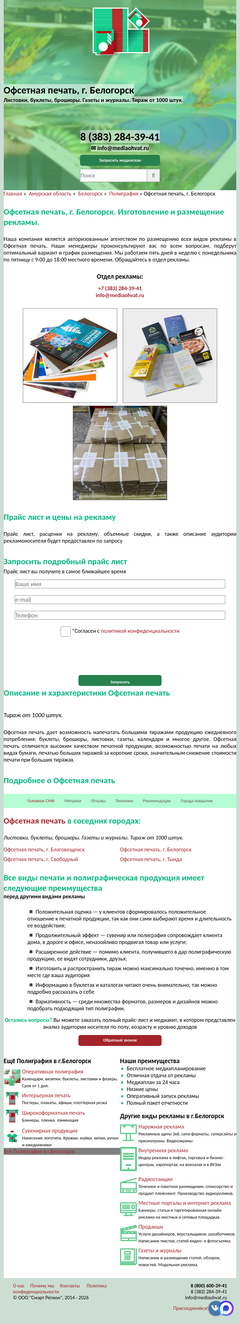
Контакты (70, 1286)
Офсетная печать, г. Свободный (41, 859)
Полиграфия (123, 193)
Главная (13, 193)
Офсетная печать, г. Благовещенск (44, 849)
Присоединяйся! (190, 1308)
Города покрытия (196, 801)
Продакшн (150, 1226)
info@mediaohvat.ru (120, 295)
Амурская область (50, 193)
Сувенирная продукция (50, 1130)
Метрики (72, 801)
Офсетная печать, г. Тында (151, 859)
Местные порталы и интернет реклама (184, 1203)
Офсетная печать (35, 820)
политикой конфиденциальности (140, 631)
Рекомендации (157, 801)
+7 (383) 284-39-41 (120, 288)
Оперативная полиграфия (52, 1071)
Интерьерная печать (46, 1095)
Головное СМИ (41, 801)
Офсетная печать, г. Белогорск (156, 849)
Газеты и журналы (160, 1250)
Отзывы (98, 801)
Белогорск (90, 193)
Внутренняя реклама (163, 1150)
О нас (19, 1286)
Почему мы (42, 1286)
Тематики (124, 801)
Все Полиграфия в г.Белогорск (39, 1151)
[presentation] (120, 656)
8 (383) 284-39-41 (209, 1292)
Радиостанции (155, 1179)
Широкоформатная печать (53, 1112)
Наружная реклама (161, 1126)
